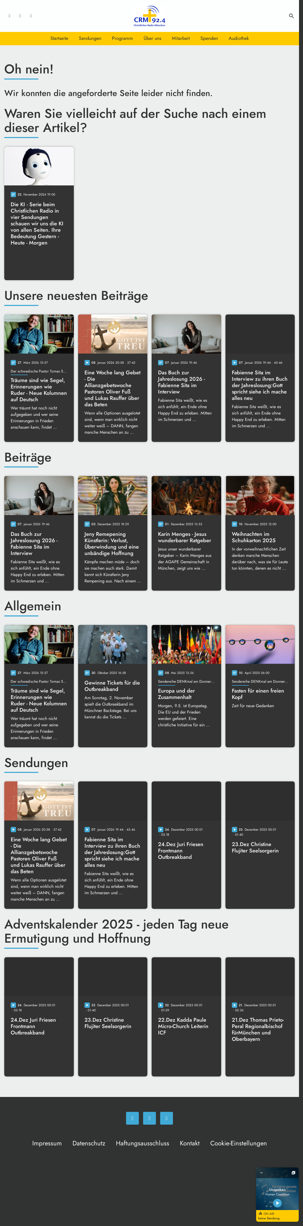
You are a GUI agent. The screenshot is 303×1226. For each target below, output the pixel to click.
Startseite (59, 38)
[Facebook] (9, 16)
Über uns (152, 38)
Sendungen (90, 38)
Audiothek (239, 38)
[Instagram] (20, 16)
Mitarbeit (181, 38)
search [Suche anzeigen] (291, 16)
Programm (122, 38)
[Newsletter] (31, 16)
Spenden (209, 38)
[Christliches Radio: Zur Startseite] (149, 16)
